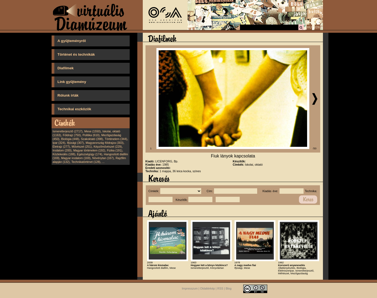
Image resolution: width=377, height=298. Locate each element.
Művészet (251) (82, 146)
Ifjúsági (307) (75, 142)
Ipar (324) (59, 142)
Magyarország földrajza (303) (105, 142)
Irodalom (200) (62, 150)
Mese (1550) (92, 131)
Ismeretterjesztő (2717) (68, 131)
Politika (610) (90, 135)
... (103, 161)
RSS (220, 288)
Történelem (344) (116, 139)
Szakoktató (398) (92, 139)
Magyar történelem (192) (89, 150)
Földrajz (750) (72, 135)
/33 (314, 148)
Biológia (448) (70, 139)
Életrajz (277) (61, 146)
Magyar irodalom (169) (75, 158)
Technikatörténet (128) (85, 161)
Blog (228, 288)
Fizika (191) (114, 150)
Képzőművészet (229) (108, 146)
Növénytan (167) (103, 158)
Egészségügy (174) (89, 154)
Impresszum (190, 288)
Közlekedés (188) (64, 154)
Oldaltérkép (207, 288)
